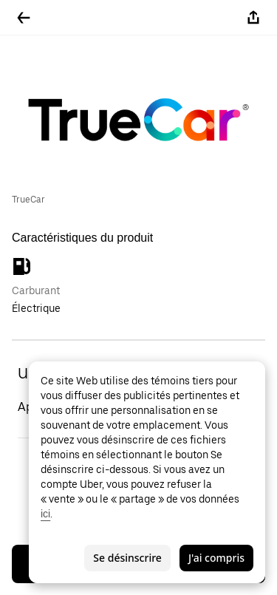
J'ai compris (216, 558)
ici (45, 514)
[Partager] (253, 17)
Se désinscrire (127, 558)
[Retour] (23, 17)
